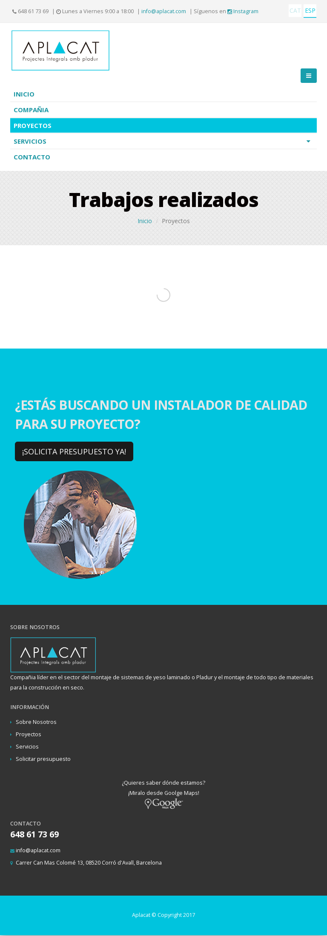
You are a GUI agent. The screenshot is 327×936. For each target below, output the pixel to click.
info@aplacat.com (163, 11)
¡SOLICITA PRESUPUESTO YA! (74, 451)
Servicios (164, 141)
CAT (295, 10)
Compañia (31, 109)
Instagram (242, 11)
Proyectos (33, 125)
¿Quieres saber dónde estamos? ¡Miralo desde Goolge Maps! (163, 793)
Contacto (32, 157)
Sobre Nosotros (36, 722)
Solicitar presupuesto (43, 759)
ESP (310, 10)
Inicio (24, 94)
